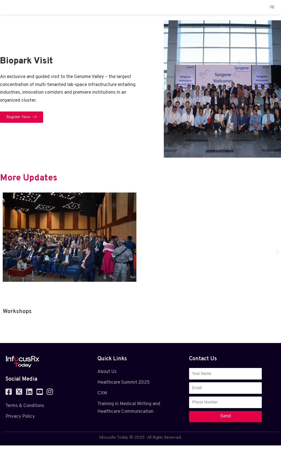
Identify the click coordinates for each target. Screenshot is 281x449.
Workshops (17, 315)
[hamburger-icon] (272, 9)
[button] (3, 255)
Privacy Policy (20, 420)
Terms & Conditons (24, 409)
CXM (102, 397)
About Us (107, 375)
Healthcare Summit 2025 (123, 386)
